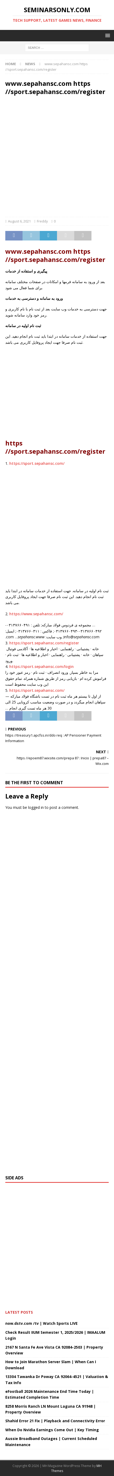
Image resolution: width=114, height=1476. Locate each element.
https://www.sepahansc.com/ (36, 613)
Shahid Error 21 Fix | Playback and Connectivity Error (55, 1420)
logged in (36, 807)
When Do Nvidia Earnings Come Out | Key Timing (52, 1429)
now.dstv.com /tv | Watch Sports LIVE (41, 1323)
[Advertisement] (57, 157)
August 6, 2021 (19, 221)
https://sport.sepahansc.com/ (36, 463)
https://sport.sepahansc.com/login (41, 666)
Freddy (42, 221)
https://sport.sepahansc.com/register (44, 642)
